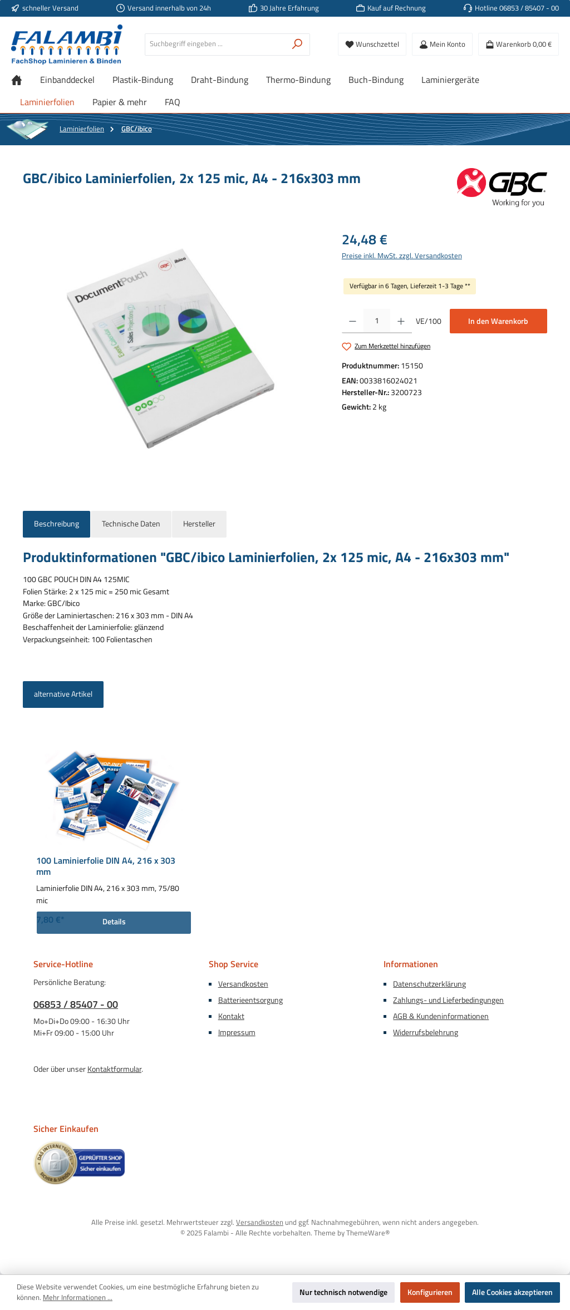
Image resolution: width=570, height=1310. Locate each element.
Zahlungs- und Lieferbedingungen (448, 1000)
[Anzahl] (377, 321)
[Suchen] (297, 44)
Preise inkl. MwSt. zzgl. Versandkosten (402, 256)
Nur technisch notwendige (343, 1292)
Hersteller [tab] (199, 524)
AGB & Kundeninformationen (441, 1016)
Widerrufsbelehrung (425, 1032)
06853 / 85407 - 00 (75, 1004)
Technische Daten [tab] (131, 524)
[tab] (56, 524)
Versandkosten (243, 984)
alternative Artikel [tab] (63, 694)
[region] (171, 349)
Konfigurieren (430, 1292)
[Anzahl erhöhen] (401, 321)
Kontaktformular (114, 1069)
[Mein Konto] (442, 44)
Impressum (236, 1032)
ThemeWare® (368, 1233)
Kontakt (231, 1016)
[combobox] (215, 44)
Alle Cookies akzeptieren (512, 1292)
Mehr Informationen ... (77, 1298)
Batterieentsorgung (250, 1000)
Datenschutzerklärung (429, 984)
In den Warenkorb (498, 321)
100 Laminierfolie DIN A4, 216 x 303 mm (105, 866)
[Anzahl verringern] (352, 321)
